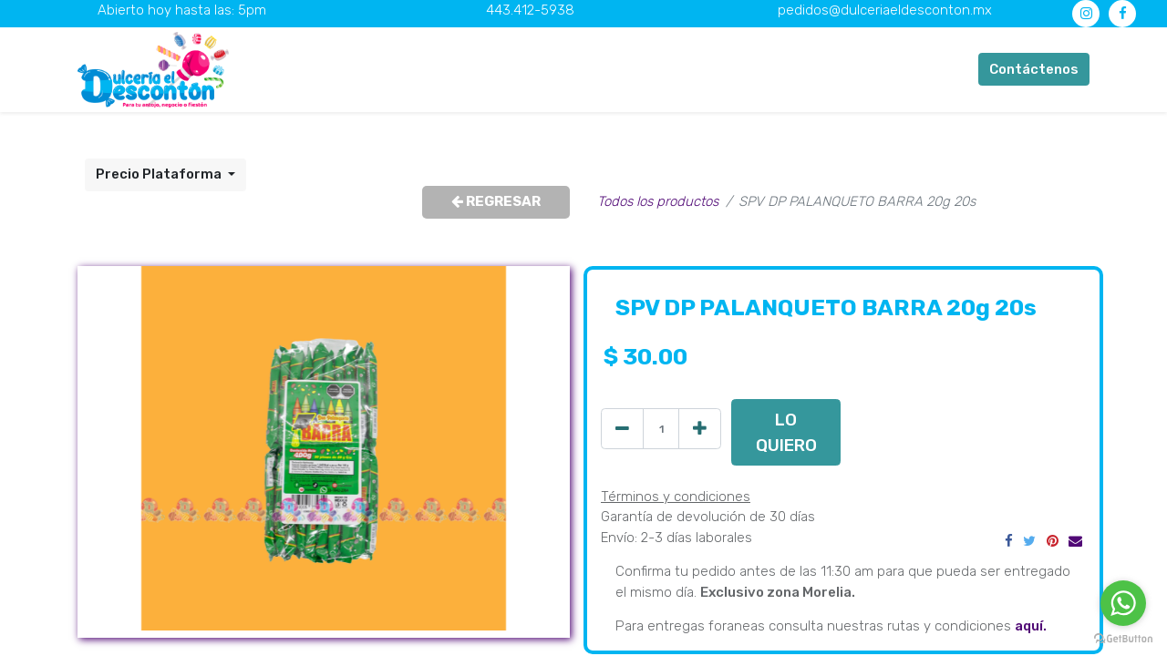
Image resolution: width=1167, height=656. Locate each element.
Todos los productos (657, 201)
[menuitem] (383, 69)
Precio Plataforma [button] (160, 174)
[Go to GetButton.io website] (1123, 637)
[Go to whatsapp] (1123, 603)
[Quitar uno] (622, 428)
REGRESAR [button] (496, 201)
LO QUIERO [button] (786, 432)
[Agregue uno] (699, 428)
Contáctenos (1034, 69)
